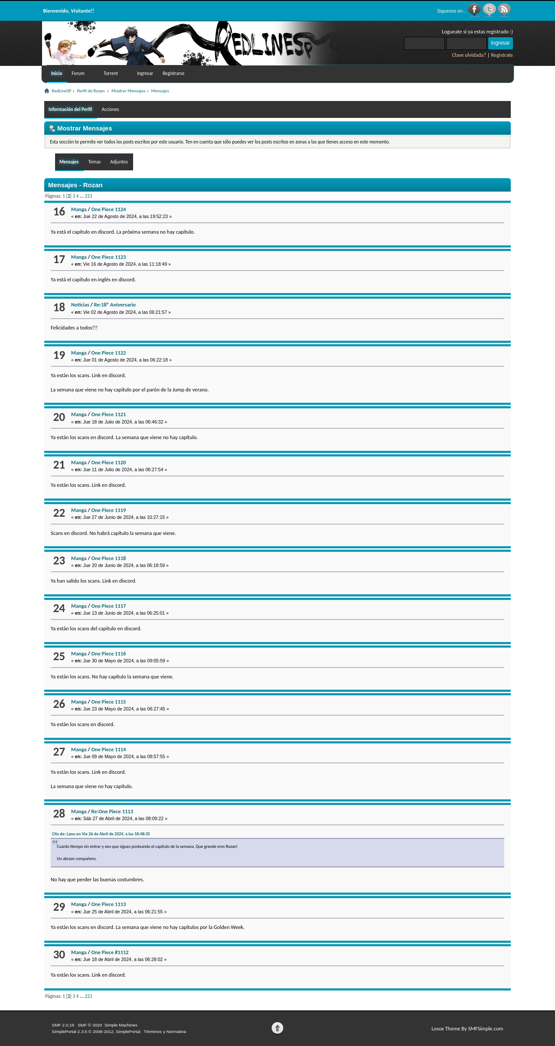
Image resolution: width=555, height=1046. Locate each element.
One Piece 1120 (108, 462)
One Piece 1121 (108, 414)
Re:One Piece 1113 (112, 811)
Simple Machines (120, 1025)
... (82, 196)
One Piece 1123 (108, 257)
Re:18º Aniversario (115, 304)
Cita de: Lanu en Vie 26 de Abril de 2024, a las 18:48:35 (101, 834)
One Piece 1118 (108, 558)
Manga (79, 209)
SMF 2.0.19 (63, 1025)
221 (88, 196)
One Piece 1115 (108, 701)
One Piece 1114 (108, 749)
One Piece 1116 (108, 653)
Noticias (80, 304)
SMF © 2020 (90, 1025)
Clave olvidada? (469, 55)
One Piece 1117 (108, 606)
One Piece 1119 (108, 510)
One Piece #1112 (110, 952)
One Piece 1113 (108, 904)
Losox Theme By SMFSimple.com (467, 1028)
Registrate (502, 55)
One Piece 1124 (108, 209)
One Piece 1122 (108, 352)
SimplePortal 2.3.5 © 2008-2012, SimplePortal (96, 1031)
